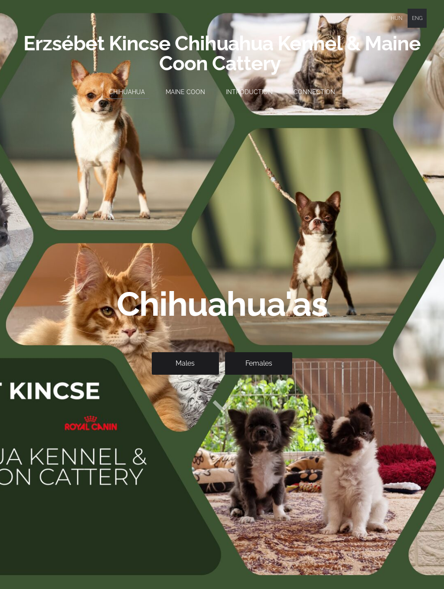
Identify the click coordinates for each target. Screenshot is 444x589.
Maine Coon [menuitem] (185, 91)
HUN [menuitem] (396, 18)
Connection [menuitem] (314, 91)
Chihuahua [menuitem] (127, 91)
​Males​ (185, 363)
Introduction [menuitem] (249, 91)
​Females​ (258, 363)
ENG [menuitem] (417, 18)
